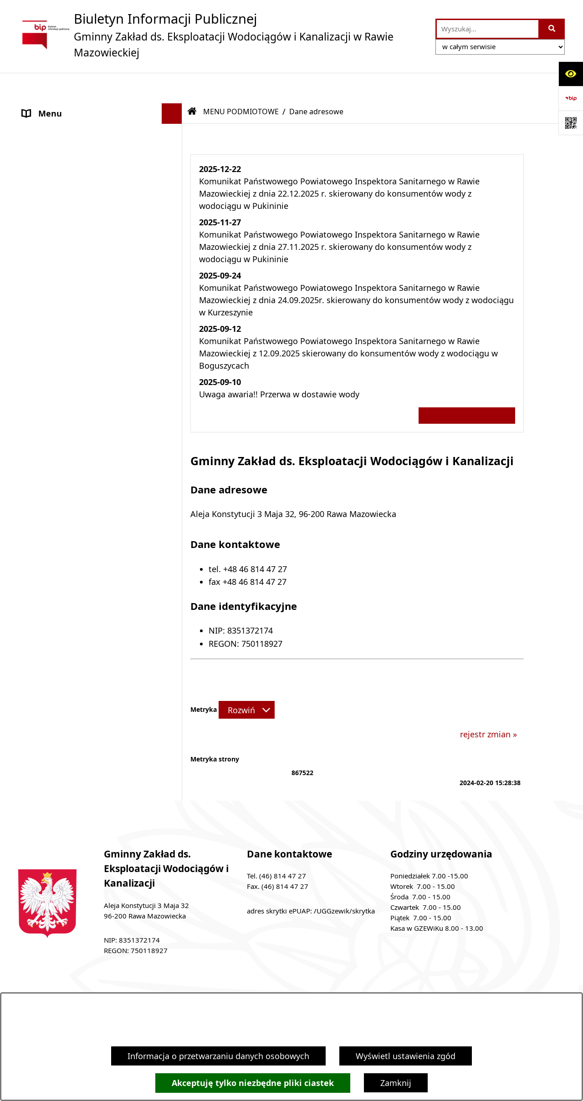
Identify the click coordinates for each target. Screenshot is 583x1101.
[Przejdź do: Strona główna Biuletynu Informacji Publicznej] (192, 84)
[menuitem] (100, 132)
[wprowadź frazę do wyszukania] (487, 29)
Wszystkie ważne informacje (467, 388)
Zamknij (395, 1082)
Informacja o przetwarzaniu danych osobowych (218, 1055)
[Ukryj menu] (172, 86)
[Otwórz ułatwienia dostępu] (570, 73)
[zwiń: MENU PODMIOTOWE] (174, 107)
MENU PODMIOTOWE (241, 84)
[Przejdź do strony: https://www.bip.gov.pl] (570, 98)
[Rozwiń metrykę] (247, 682)
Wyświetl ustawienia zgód (405, 1055)
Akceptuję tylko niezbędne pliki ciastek (253, 1083)
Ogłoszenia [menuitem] (43, 232)
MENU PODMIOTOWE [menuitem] (64, 106)
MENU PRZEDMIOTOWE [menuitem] (67, 211)
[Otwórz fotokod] (570, 123)
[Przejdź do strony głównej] (222, 35)
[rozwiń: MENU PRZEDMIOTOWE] (174, 212)
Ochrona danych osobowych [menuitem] (77, 273)
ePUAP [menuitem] (35, 252)
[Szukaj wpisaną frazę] (552, 29)
